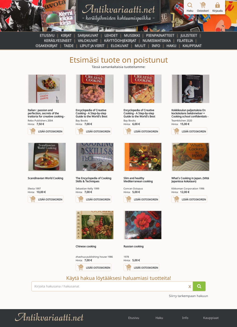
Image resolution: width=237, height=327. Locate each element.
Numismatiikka (157, 40)
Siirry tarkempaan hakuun (188, 296)
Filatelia (185, 40)
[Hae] (199, 286)
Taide (69, 45)
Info (156, 45)
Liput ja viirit (92, 45)
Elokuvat (119, 45)
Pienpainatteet (160, 35)
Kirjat (66, 35)
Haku (171, 45)
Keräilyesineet (58, 40)
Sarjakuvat (88, 35)
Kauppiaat (192, 45)
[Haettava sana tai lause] (118, 286)
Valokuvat (88, 40)
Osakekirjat (47, 45)
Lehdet (111, 35)
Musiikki (132, 35)
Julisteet (189, 35)
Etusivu (47, 35)
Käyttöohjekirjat (120, 40)
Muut (140, 45)
